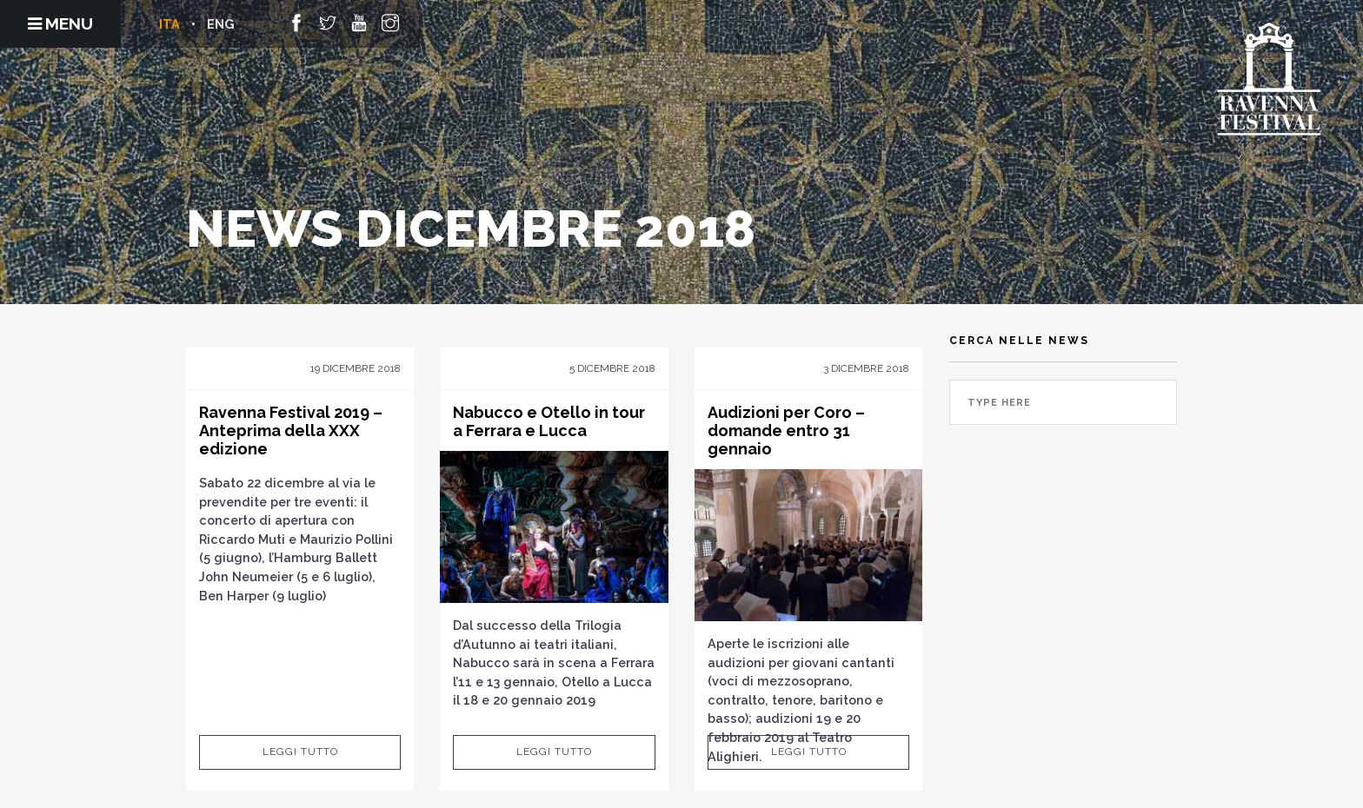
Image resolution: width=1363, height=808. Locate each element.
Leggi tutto (300, 751)
